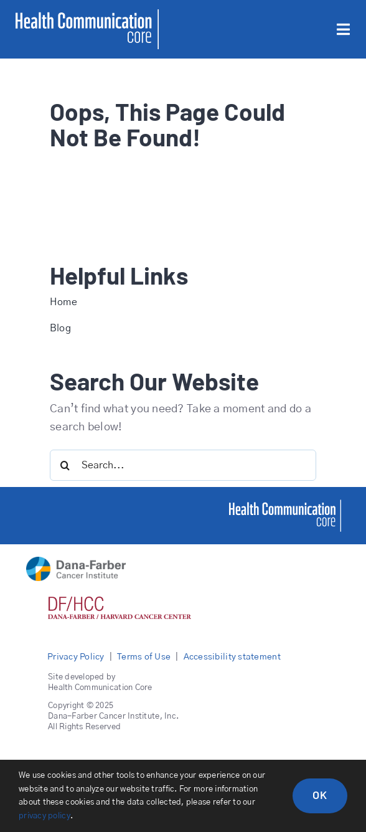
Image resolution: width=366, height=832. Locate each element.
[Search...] (183, 465)
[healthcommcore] (285, 505)
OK (319, 794)
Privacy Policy (76, 657)
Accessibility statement (232, 657)
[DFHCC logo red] (119, 602)
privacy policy (44, 816)
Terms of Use (144, 657)
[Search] (65, 465)
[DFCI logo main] (76, 562)
